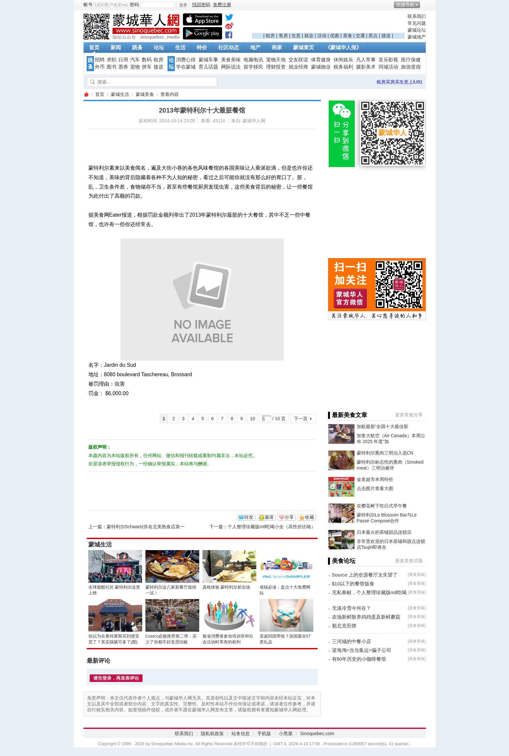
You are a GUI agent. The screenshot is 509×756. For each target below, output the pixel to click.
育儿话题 (208, 66)
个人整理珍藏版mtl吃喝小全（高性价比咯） (272, 526)
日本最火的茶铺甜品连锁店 (384, 532)
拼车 (147, 66)
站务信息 (241, 733)
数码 (147, 59)
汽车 (135, 59)
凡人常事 (366, 59)
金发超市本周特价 (375, 479)
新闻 (116, 47)
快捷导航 (405, 4)
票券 (123, 66)
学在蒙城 (186, 66)
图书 (111, 66)
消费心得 (186, 59)
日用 (123, 59)
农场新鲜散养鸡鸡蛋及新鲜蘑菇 (366, 617)
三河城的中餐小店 (351, 641)
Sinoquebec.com (317, 733)
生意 (296, 35)
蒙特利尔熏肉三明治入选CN (385, 452)
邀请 (269, 517)
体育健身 (321, 59)
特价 (202, 47)
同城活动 (388, 66)
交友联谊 (298, 59)
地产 (255, 47)
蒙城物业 (321, 66)
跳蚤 (137, 47)
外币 (100, 66)
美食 (347, 35)
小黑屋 (285, 733)
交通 (360, 35)
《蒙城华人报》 (343, 47)
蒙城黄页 (303, 47)
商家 (277, 47)
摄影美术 (366, 66)
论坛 (159, 47)
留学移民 (253, 66)
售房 (283, 35)
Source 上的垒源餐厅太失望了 (365, 575)
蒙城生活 (120, 94)
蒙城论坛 (417, 30)
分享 (289, 517)
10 (252, 418)
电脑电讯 (253, 59)
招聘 (100, 59)
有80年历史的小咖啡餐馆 (359, 659)
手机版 (264, 733)
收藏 (309, 517)
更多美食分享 (409, 414)
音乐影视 (388, 59)
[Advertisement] (328, 23)
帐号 (88, 4)
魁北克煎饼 (344, 625)
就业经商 (298, 66)
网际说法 (231, 66)
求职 (111, 59)
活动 (321, 35)
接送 (386, 35)
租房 (270, 35)
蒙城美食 (145, 94)
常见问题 (417, 23)
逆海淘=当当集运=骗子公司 (362, 650)
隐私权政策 (212, 733)
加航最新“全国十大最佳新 (383, 426)
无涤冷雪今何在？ (351, 608)
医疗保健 (411, 59)
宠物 (135, 66)
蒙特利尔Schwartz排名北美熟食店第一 (146, 526)
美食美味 (231, 59)
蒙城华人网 (86, 94)
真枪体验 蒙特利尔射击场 (226, 587)
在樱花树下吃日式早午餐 (382, 505)
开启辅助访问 (424, 5)
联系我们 (417, 16)
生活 (180, 47)
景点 (373, 35)
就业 (308, 35)
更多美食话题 (409, 560)
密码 (134, 4)
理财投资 (276, 66)
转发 (248, 517)
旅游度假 (411, 66)
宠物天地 (276, 59)
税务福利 (343, 66)
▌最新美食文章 (347, 415)
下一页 (300, 418)
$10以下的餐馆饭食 (353, 583)
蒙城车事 (208, 59)
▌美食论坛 (342, 561)
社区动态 (228, 47)
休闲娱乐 (343, 59)
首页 (94, 47)
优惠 (334, 35)
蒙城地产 (417, 36)
